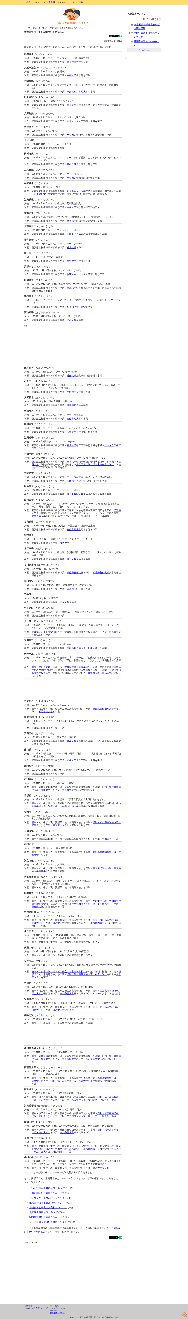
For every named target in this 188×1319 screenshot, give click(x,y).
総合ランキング (33, 2)
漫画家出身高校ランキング (43, 1212)
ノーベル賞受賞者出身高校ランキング (49, 1222)
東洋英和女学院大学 (77, 91)
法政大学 (71, 480)
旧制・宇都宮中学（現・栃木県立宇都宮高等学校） (59, 971)
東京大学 (71, 105)
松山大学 (71, 320)
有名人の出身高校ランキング (73, 23)
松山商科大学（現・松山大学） (83, 648)
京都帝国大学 (67, 993)
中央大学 (71, 207)
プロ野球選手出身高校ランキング (47, 1188)
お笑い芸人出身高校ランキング (45, 1193)
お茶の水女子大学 (76, 191)
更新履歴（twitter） (57, 1313)
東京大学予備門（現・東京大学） (63, 1149)
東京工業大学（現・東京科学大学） (95, 464)
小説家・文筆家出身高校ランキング (48, 1207)
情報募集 (53, 1310)
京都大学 (71, 75)
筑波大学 (106, 287)
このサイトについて (57, 1308)
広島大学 (71, 432)
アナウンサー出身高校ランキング (47, 1198)
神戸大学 (71, 247)
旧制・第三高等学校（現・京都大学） (70, 1081)
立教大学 (71, 220)
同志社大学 (73, 121)
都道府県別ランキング (54, 2)
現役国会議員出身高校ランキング (47, 1202)
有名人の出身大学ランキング (36, 1308)
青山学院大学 (74, 164)
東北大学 (71, 287)
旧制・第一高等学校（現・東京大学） (87, 974)
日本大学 (71, 461)
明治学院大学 (46, 711)
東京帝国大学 (60, 825)
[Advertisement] (73, 345)
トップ (27, 28)
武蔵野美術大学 (75, 572)
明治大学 (71, 392)
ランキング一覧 (75, 2)
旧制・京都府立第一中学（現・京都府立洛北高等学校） (61, 667)
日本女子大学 (74, 234)
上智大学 (99, 741)
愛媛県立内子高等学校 (43, 632)
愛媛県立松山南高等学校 (101, 673)
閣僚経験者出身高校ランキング (45, 1217)
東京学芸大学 (74, 62)
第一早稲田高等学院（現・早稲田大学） (90, 903)
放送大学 (64, 543)
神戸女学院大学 (75, 494)
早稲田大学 (73, 134)
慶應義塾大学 (74, 405)
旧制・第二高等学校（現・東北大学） (80, 1100)
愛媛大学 (71, 261)
